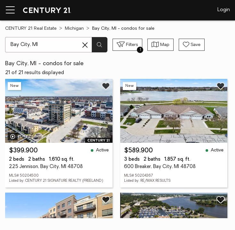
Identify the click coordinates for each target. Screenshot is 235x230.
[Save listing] (106, 86)
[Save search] (192, 45)
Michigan (74, 28)
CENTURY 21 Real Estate (31, 28)
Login (223, 9)
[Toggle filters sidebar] (127, 45)
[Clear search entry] (85, 45)
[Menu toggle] (10, 10)
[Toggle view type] (160, 45)
